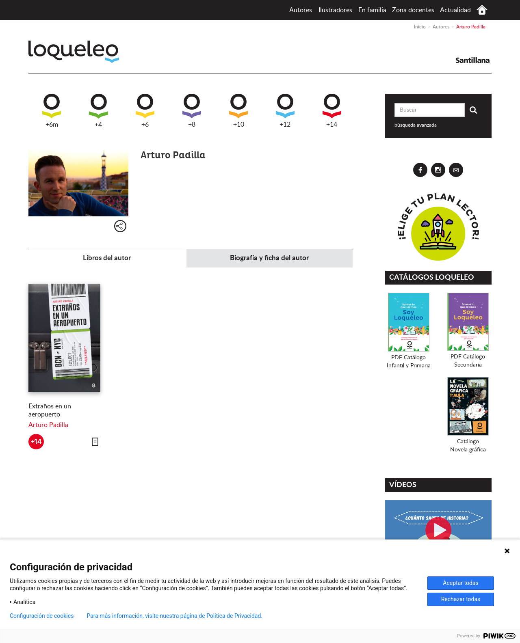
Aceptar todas (460, 583)
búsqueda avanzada (415, 125)
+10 (238, 111)
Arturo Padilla (48, 425)
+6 (145, 111)
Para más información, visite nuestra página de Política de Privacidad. (174, 616)
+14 (332, 111)
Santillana (473, 60)
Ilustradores (335, 10)
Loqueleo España (73, 52)
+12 (285, 111)
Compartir (120, 226)
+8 (191, 111)
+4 (98, 111)
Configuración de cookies (42, 616)
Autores (300, 10)
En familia (372, 10)
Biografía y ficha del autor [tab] (269, 258)
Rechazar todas (461, 599)
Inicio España (482, 10)
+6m (51, 111)
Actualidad (455, 10)
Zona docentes (413, 10)
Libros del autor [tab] (107, 258)
